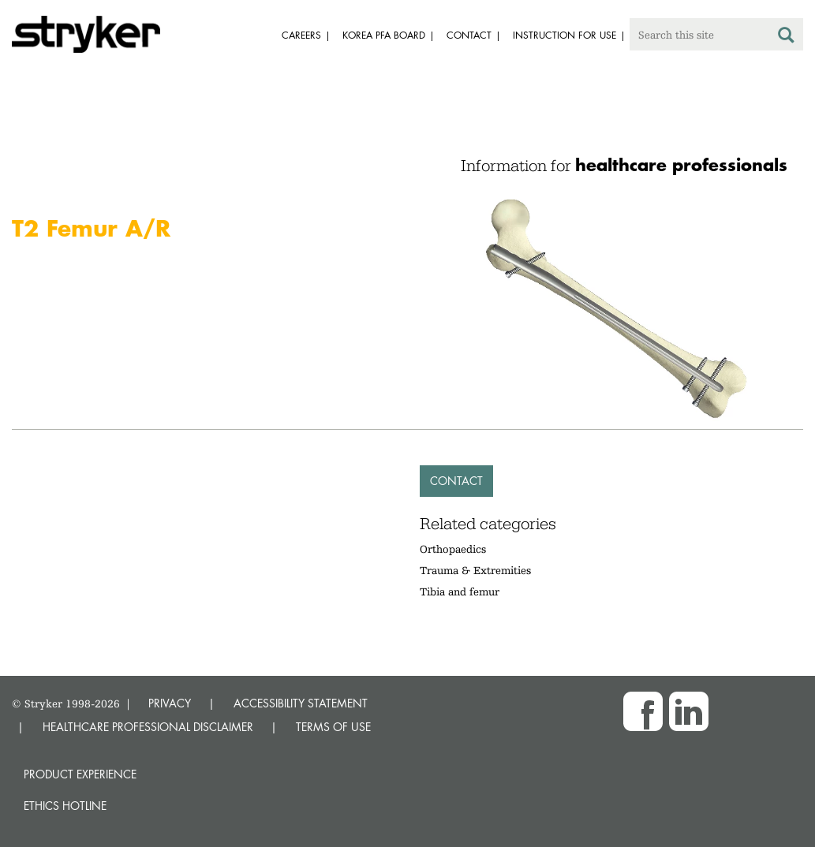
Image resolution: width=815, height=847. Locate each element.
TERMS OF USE (333, 726)
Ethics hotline (65, 805)
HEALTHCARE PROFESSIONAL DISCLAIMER (148, 726)
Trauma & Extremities (475, 570)
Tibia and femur (459, 591)
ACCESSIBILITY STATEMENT (301, 703)
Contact (456, 480)
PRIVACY (169, 703)
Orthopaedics (453, 549)
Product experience (80, 774)
